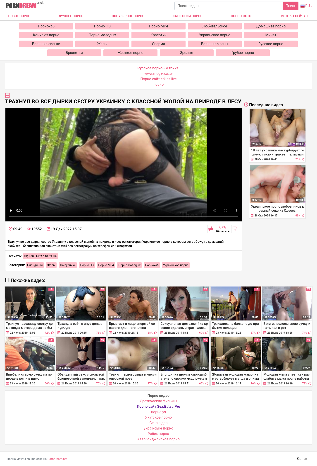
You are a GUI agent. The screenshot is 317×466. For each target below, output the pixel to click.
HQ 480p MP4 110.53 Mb (40, 256)
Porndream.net (57, 459)
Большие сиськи (46, 44)
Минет (270, 35)
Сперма (158, 44)
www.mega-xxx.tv (158, 73)
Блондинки (35, 265)
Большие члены (214, 44)
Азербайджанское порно (158, 439)
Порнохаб (46, 26)
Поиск (291, 6)
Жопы (102, 44)
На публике (68, 265)
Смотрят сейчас (293, 16)
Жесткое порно (130, 53)
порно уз (158, 412)
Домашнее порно (271, 26)
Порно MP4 (158, 26)
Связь (302, 458)
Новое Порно (19, 16)
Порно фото (241, 16)
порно (158, 84)
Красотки (158, 35)
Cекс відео (158, 423)
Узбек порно (158, 434)
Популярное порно (128, 16)
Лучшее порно (71, 16)
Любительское (214, 26)
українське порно (158, 428)
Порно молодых (102, 35)
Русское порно (270, 44)
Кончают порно (46, 35)
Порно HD (102, 26)
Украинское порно (214, 35)
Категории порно (188, 16)
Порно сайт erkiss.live (158, 79)
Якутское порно (158, 417)
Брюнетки (74, 53)
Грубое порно (242, 53)
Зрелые (186, 53)
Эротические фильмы (158, 401)
